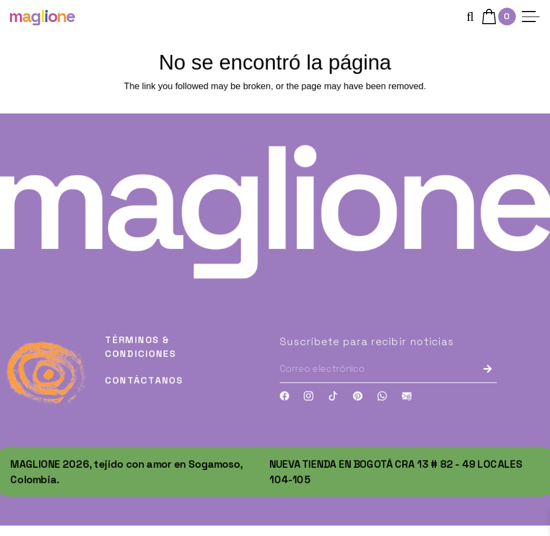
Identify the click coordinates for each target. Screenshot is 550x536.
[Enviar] (496, 379)
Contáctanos (140, 391)
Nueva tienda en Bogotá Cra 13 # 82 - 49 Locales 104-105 (399, 484)
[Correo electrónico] (368, 379)
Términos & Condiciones (137, 356)
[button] (469, 14)
